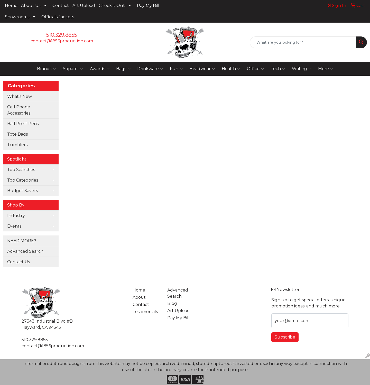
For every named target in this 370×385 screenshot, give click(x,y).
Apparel (72, 69)
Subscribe (285, 337)
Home (11, 5)
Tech (278, 69)
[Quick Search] (303, 42)
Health (231, 69)
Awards (99, 69)
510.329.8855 (61, 35)
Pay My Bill (148, 5)
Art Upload (83, 5)
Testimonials (145, 311)
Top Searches (21, 169)
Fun (176, 69)
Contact (60, 5)
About (139, 297)
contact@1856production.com (62, 41)
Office (255, 69)
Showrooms (17, 16)
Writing (301, 69)
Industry (16, 215)
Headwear (202, 69)
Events (14, 226)
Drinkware (150, 69)
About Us (30, 5)
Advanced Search (25, 251)
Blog (172, 303)
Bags (123, 69)
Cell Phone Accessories (18, 110)
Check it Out (112, 5)
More (325, 69)
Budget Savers (22, 190)
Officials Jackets (57, 16)
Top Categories (22, 180)
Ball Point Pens (23, 123)
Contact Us (18, 261)
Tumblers (17, 144)
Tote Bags (17, 134)
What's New (19, 96)
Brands (46, 69)
